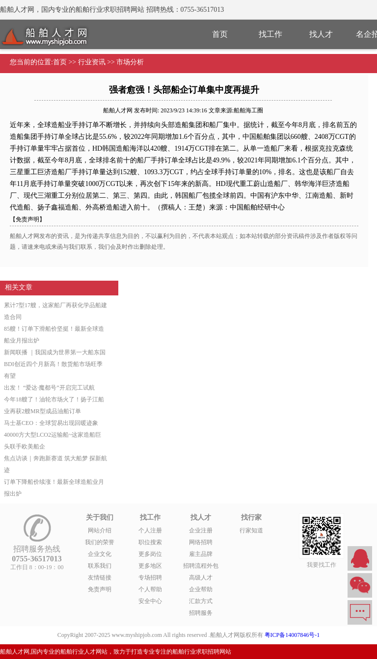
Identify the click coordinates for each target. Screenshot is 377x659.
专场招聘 (150, 577)
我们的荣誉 (99, 542)
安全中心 (150, 601)
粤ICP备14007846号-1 (292, 635)
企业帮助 (201, 589)
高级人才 (201, 577)
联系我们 (99, 565)
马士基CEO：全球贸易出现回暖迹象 (51, 423)
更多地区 (150, 565)
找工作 (270, 34)
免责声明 (99, 589)
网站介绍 (99, 530)
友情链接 (99, 577)
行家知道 (251, 530)
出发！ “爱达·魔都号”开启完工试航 (49, 387)
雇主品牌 (201, 554)
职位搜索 (150, 542)
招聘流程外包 (200, 565)
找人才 (321, 34)
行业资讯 (92, 62)
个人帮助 (150, 589)
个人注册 (150, 530)
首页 (220, 34)
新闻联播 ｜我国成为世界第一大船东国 (55, 352)
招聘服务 (201, 612)
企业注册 (201, 530)
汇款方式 (201, 601)
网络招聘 (201, 542)
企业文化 (99, 554)
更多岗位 (150, 554)
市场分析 (130, 62)
